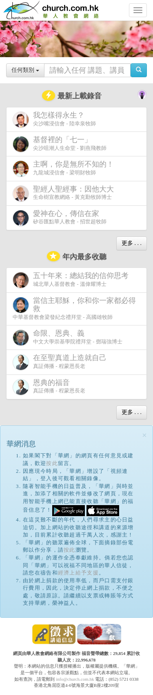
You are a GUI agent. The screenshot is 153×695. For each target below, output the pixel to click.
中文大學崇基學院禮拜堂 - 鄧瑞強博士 (67, 337)
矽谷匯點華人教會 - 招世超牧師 (59, 217)
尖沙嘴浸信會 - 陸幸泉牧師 (54, 119)
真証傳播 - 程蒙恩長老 (61, 362)
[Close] (144, 435)
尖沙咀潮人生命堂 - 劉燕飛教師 (59, 144)
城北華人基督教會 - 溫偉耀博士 (72, 280)
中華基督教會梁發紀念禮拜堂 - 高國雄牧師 (74, 308)
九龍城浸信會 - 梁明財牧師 (65, 168)
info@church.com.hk (75, 679)
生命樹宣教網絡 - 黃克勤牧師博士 (65, 193)
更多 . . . (132, 243)
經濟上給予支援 (78, 573)
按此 (52, 463)
